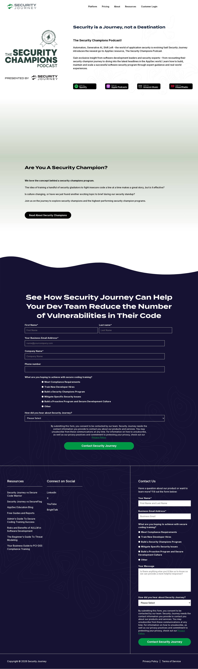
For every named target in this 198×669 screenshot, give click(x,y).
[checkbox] (98, 394)
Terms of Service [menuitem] (171, 661)
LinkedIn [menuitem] (51, 492)
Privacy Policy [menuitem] (150, 661)
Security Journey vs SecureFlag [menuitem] (24, 501)
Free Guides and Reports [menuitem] (20, 513)
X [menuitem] (47, 498)
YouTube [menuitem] (52, 504)
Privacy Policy (99, 437)
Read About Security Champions (48, 215)
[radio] (98, 381)
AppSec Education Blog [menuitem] (20, 507)
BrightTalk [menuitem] (52, 509)
